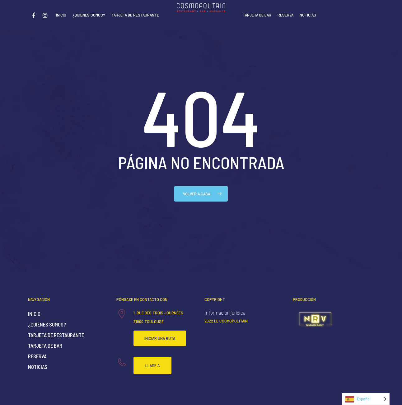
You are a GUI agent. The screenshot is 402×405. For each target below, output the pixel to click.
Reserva (285, 14)
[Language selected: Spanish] (366, 399)
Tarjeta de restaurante (135, 14)
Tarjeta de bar (257, 14)
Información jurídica (224, 312)
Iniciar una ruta (159, 338)
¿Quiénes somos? (88, 14)
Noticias (308, 14)
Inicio (61, 14)
